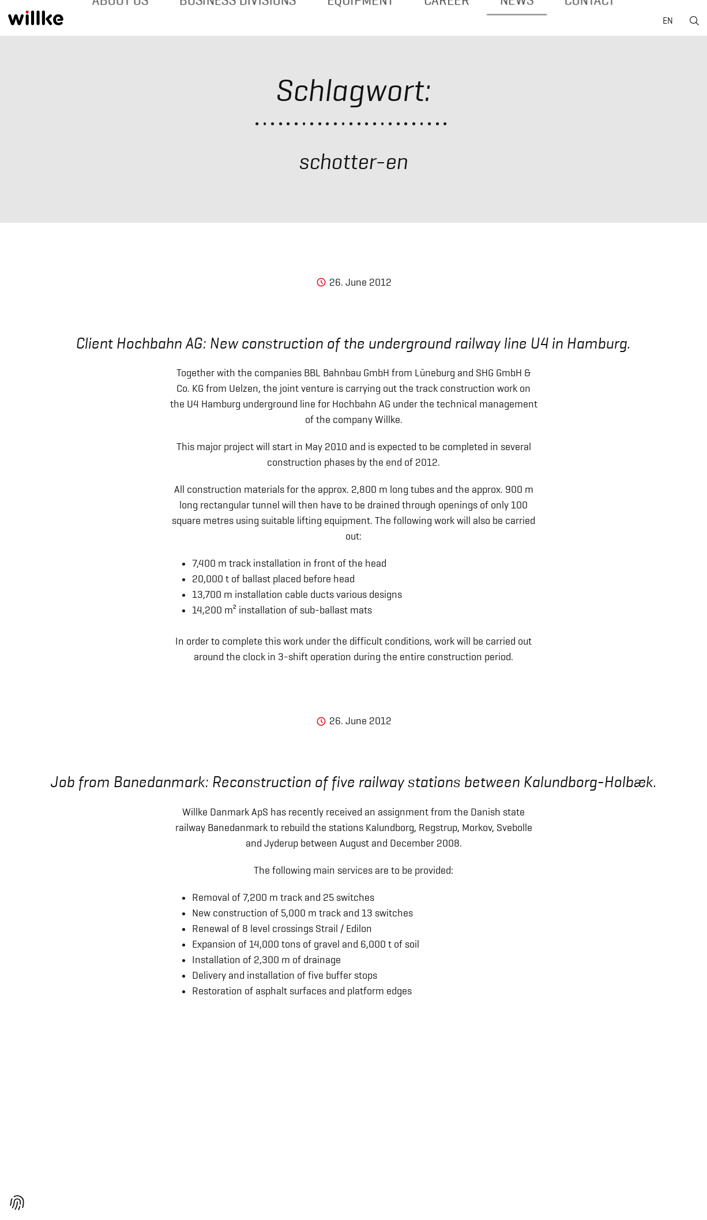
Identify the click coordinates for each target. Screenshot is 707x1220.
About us (160, 22)
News (485, 22)
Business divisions (255, 22)
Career (424, 22)
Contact (549, 22)
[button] (17, 1202)
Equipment (352, 22)
